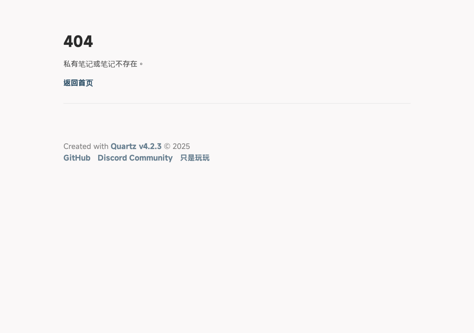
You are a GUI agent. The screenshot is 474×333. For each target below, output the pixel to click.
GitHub (76, 158)
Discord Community (135, 158)
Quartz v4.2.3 (136, 146)
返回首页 (78, 83)
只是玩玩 (195, 158)
